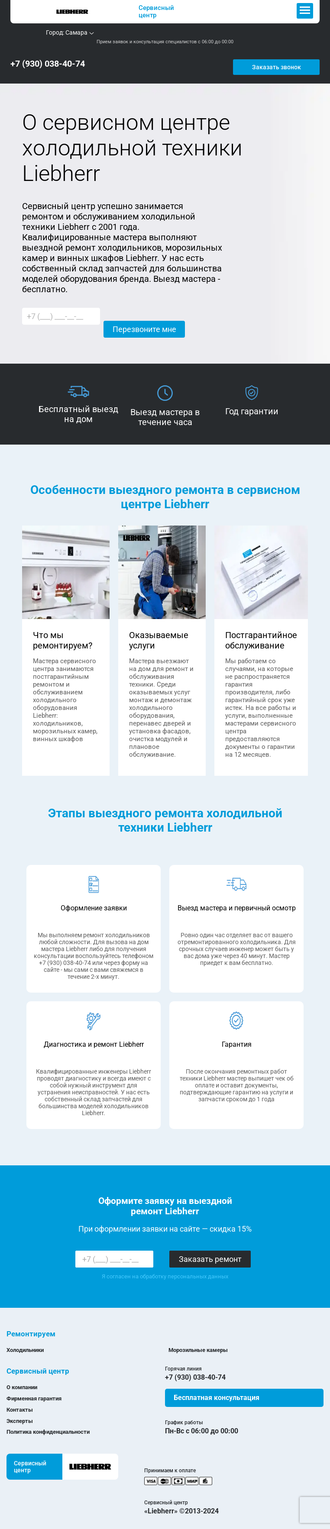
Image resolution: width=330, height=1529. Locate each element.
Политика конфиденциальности (48, 1425)
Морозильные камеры (198, 1343)
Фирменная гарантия (33, 1392)
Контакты (19, 1403)
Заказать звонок (290, 60)
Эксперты (19, 1414)
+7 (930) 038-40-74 (47, 60)
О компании (21, 1380)
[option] (78, 398)
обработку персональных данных (184, 1270)
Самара (76, 32)
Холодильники (25, 1343)
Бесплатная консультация (216, 1391)
